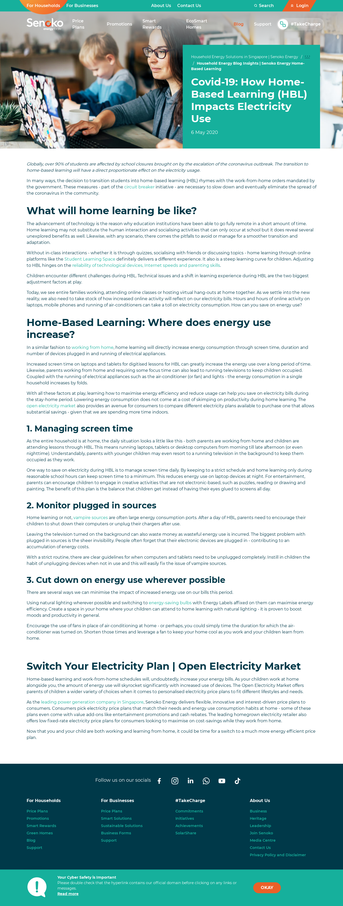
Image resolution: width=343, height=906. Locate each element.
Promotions (38, 818)
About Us (161, 5)
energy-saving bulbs (170, 602)
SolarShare (185, 833)
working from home (93, 347)
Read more (68, 893)
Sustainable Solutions (122, 825)
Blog (31, 840)
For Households (43, 5)
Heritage (258, 818)
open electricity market (51, 405)
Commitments (189, 811)
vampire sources (90, 517)
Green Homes (40, 833)
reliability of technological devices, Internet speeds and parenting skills (146, 265)
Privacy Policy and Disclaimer (278, 855)
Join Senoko (261, 833)
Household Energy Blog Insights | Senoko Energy (244, 63)
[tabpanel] (251, 106)
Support (34, 847)
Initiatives (184, 818)
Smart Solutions (116, 818)
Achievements (189, 825)
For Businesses (82, 5)
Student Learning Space (89, 259)
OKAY (267, 887)
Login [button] (302, 5)
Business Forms (116, 833)
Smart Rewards (41, 825)
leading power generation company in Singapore (92, 702)
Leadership (260, 825)
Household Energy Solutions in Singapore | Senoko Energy (244, 56)
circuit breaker (139, 186)
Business (258, 811)
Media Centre (263, 840)
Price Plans (37, 811)
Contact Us (189, 5)
